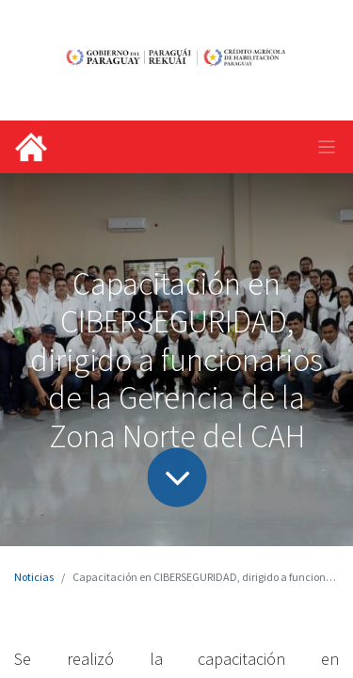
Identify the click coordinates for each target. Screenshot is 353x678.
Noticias (34, 577)
